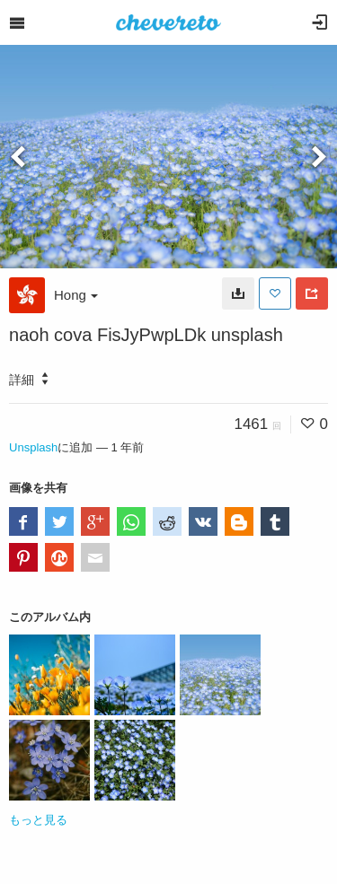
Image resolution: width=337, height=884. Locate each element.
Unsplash (33, 447)
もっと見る (38, 820)
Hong (76, 294)
